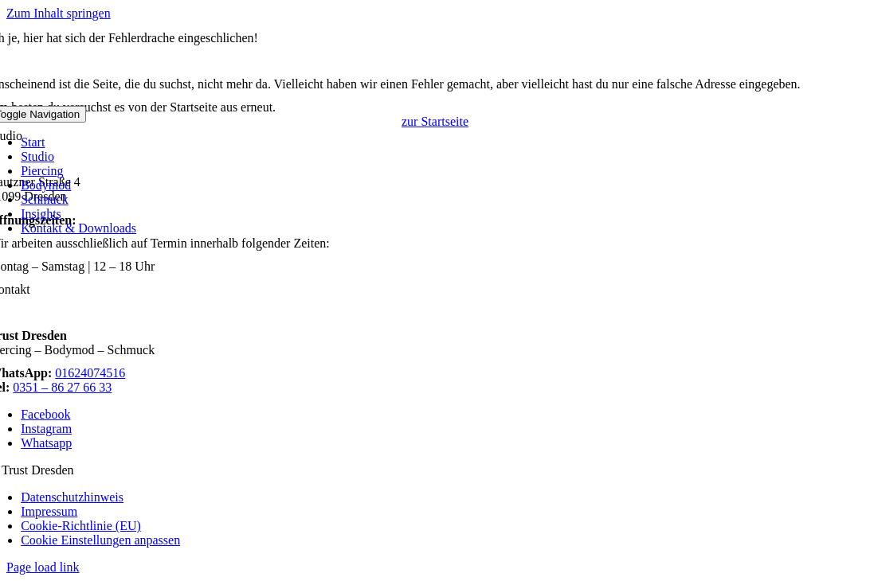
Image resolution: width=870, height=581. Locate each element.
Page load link (43, 567)
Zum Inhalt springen (58, 13)
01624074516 (90, 373)
